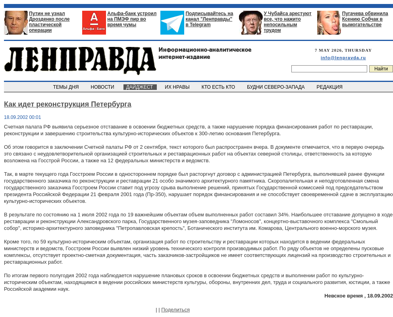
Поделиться (175, 310)
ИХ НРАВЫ (178, 87)
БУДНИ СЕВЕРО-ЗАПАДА (276, 87)
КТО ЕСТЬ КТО (219, 87)
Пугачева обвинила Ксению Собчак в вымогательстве (365, 19)
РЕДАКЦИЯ (330, 87)
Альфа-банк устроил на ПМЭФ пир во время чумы (131, 19)
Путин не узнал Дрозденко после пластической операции (49, 22)
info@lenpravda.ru (343, 57)
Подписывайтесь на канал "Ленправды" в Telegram (209, 19)
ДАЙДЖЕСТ (140, 87)
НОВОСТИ (103, 87)
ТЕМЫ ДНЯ (66, 87)
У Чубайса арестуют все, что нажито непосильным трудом (288, 22)
